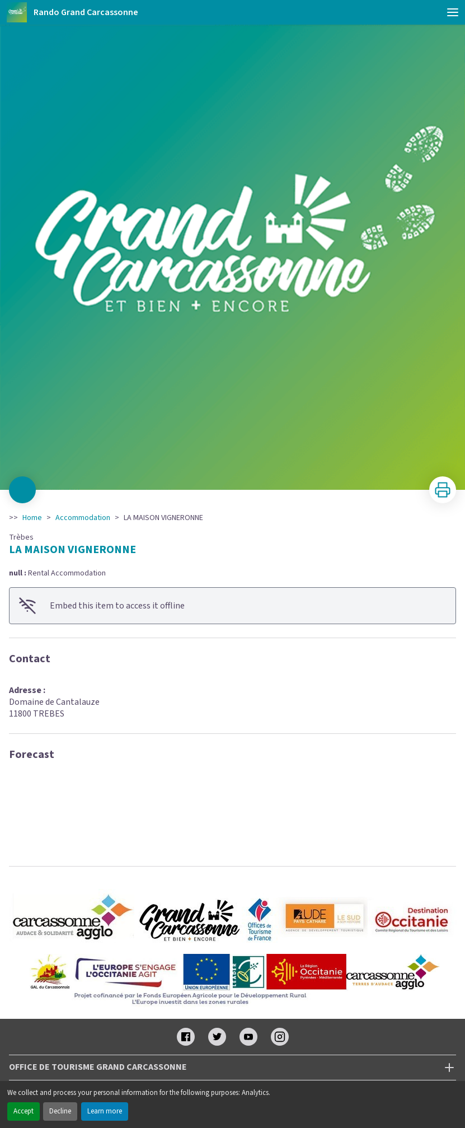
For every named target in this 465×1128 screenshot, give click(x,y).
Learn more (104, 1111)
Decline (60, 1111)
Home (32, 517)
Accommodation (82, 517)
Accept (23, 1111)
